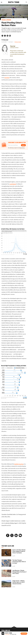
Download (23, 633)
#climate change (18, 41)
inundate (7, 77)
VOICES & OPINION (6, 20)
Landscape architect (14, 47)
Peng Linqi (5, 40)
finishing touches (19, 464)
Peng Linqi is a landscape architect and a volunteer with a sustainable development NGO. (18, 53)
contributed (13, 184)
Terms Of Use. (22, 147)
